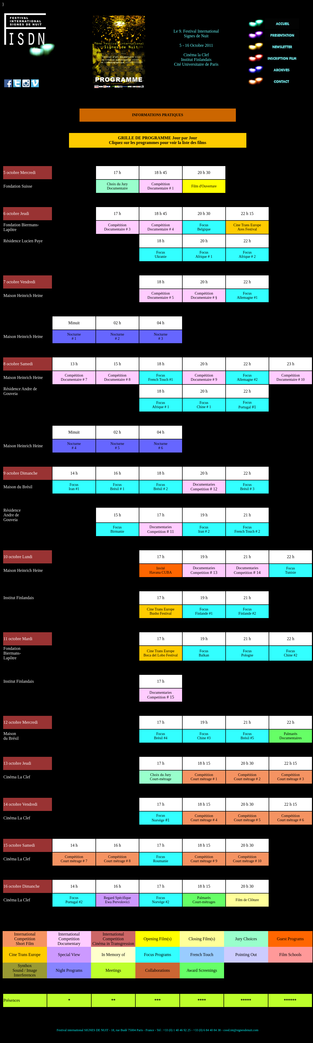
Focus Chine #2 (290, 653)
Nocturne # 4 (74, 446)
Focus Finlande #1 (204, 611)
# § (204, 295)
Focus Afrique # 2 (247, 254)
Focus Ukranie (161, 254)
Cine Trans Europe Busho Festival (160, 611)
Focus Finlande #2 (247, 611)
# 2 (247, 777)
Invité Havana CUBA (161, 570)
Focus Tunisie (290, 570)
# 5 (160, 295)
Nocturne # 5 (117, 446)
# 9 (204, 377)
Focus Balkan (204, 653)
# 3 (117, 227)
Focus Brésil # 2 (160, 487)
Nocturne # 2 (117, 336)
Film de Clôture (247, 900)
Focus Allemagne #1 (247, 295)
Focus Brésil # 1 (117, 487)
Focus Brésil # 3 (247, 487)
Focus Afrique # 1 (204, 254)
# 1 (160, 186)
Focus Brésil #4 (160, 736)
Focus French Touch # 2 (247, 529)
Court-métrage (160, 777)
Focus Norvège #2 (160, 900)
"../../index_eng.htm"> (19, 10)
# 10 (291, 377)
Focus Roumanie (160, 859)
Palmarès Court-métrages (204, 900)
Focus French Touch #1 (160, 377)
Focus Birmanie (117, 529)
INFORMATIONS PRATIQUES (157, 115)
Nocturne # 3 (160, 336)
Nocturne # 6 (160, 446)
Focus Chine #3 (204, 736)
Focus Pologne (247, 653)
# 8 (117, 377)
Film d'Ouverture (203, 186)
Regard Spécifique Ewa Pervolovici (117, 900)
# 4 (160, 227)
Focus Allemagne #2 (247, 377)
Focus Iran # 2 (204, 529)
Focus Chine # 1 (204, 405)
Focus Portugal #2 (74, 900)
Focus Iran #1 (74, 487)
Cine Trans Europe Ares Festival (247, 227)
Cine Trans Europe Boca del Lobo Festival (161, 653)
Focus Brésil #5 (247, 736)
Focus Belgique (204, 227)
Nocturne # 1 (74, 336)
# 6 (290, 818)
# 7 (74, 377)
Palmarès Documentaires (290, 736)
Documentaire (117, 186)
